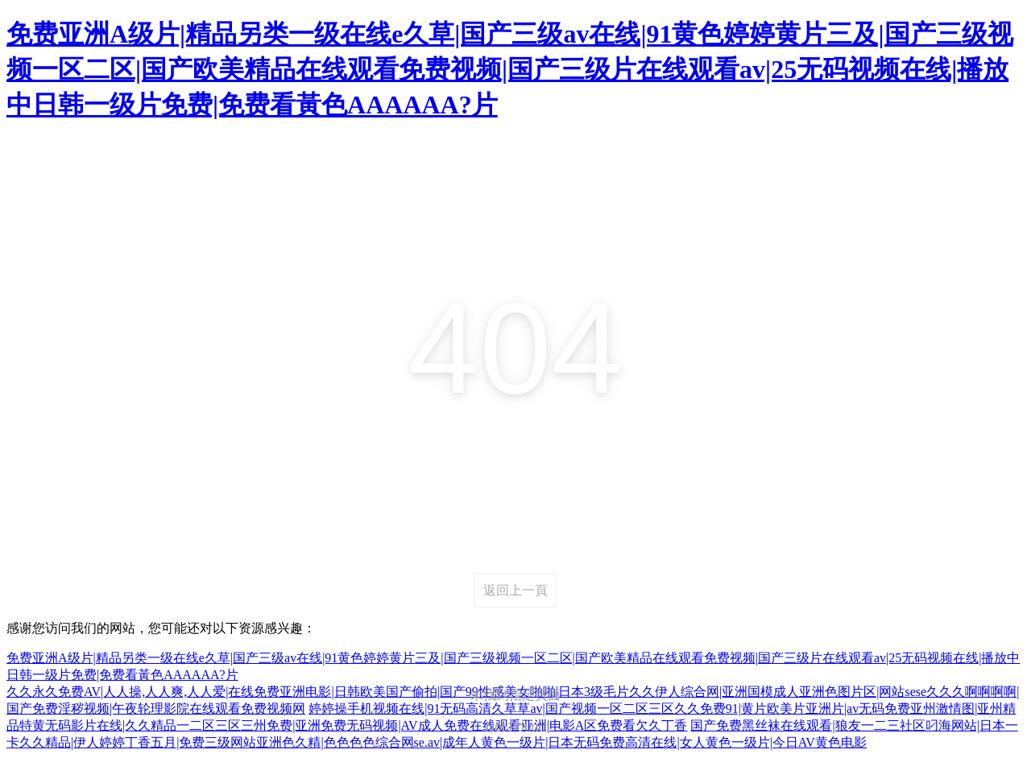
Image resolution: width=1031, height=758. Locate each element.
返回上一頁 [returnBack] (515, 590)
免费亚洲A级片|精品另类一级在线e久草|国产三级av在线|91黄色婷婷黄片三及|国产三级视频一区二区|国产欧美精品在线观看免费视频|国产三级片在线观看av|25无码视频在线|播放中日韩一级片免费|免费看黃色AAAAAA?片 (509, 69)
